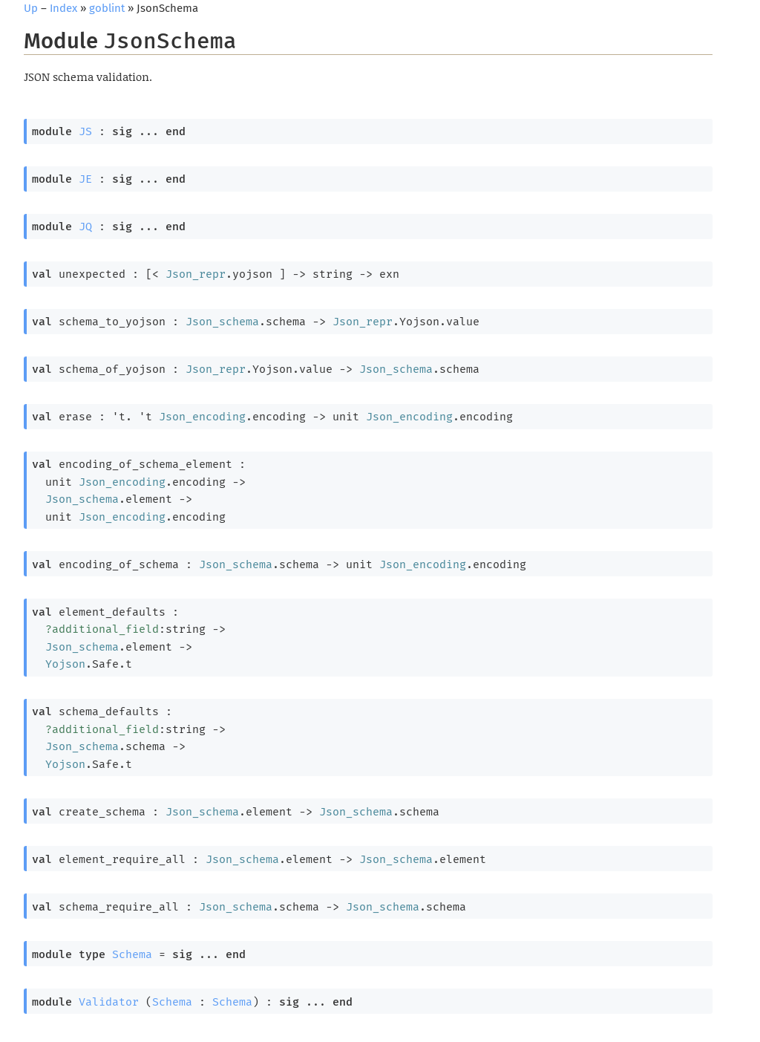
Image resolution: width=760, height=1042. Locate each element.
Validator (109, 1002)
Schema (132, 954)
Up (31, 8)
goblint (107, 8)
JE (85, 179)
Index (63, 8)
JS (85, 131)
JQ (85, 226)
